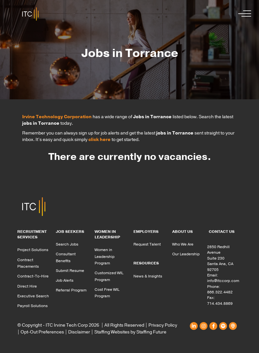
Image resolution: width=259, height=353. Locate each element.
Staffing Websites (112, 332)
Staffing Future (151, 332)
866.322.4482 (220, 292)
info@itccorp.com (223, 280)
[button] (243, 14)
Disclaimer (79, 332)
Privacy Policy (162, 325)
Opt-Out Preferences (42, 332)
